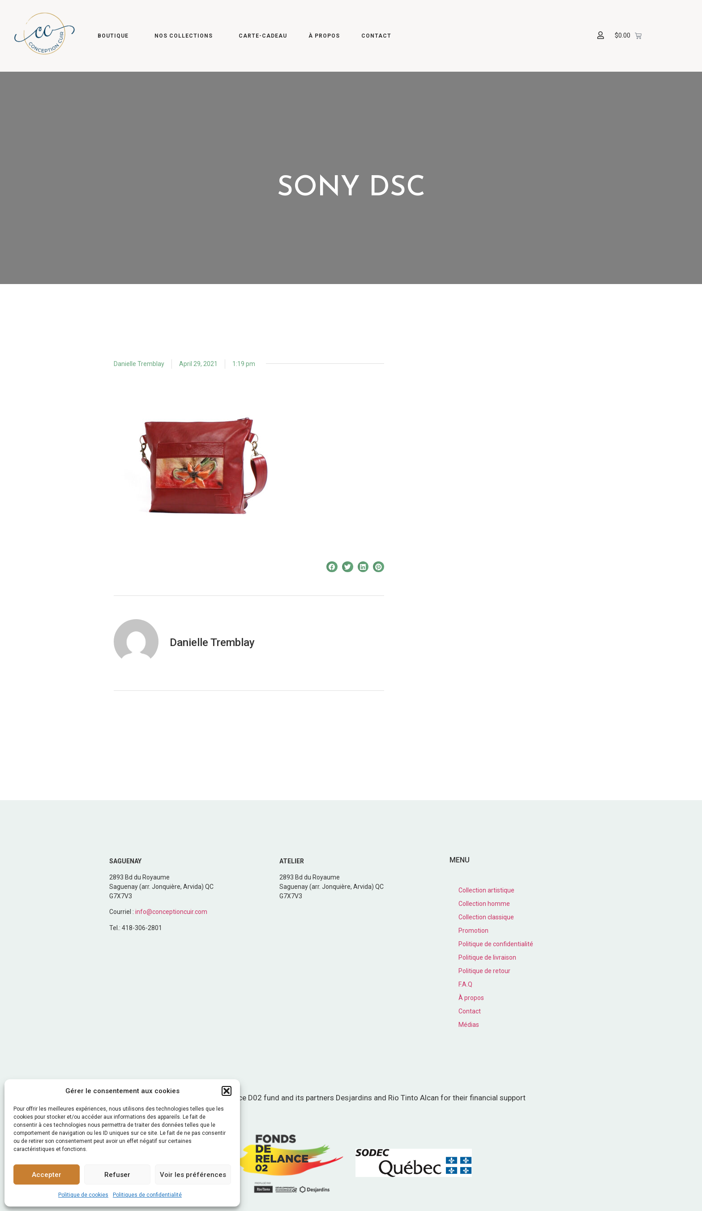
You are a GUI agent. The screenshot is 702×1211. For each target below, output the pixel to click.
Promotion (473, 930)
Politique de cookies (83, 1195)
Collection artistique (486, 890)
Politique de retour (484, 970)
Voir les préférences (193, 1175)
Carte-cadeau (263, 36)
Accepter (46, 1175)
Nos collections (185, 35)
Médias (468, 1024)
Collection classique (486, 917)
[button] (226, 1090)
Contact (376, 36)
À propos (324, 36)
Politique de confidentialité (495, 944)
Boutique (115, 35)
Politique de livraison (487, 957)
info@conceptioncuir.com (171, 911)
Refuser (117, 1175)
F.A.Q (465, 984)
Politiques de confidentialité (147, 1195)
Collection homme (484, 903)
